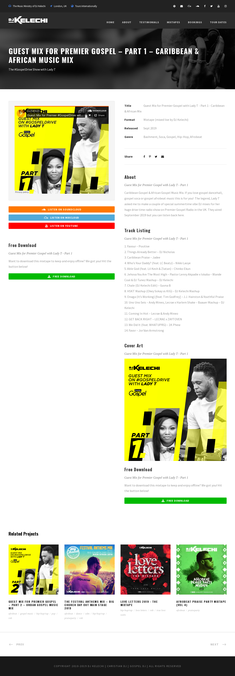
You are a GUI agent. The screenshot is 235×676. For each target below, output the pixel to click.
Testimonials (149, 22)
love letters (141, 610)
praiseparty (70, 618)
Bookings (195, 22)
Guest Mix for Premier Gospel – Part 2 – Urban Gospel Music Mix (33, 604)
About (126, 22)
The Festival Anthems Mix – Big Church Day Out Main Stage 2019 (89, 604)
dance (79, 613)
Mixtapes (173, 22)
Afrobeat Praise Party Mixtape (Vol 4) (201, 603)
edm (87, 613)
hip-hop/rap (42, 613)
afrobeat (13, 613)
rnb (10, 618)
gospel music (26, 613)
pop (53, 613)
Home (110, 22)
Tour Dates (218, 22)
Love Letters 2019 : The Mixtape (139, 603)
